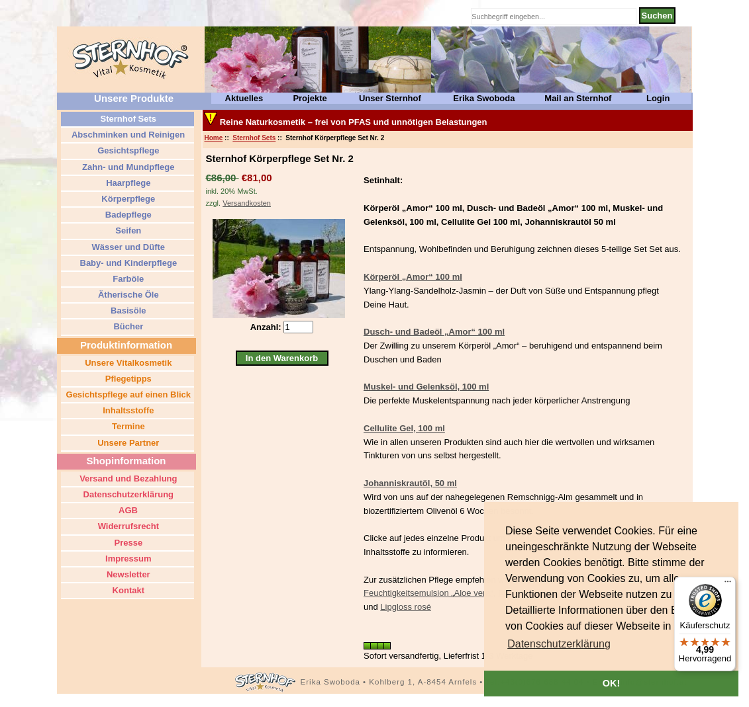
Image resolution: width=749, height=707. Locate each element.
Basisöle (127, 310)
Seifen (127, 230)
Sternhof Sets (253, 138)
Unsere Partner (127, 443)
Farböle (127, 279)
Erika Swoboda (484, 98)
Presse (127, 543)
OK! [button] (611, 683)
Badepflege (127, 215)
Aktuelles (244, 98)
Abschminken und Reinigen (127, 135)
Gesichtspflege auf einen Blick (127, 394)
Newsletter (127, 574)
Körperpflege (127, 199)
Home (214, 138)
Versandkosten (247, 203)
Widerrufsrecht (127, 526)
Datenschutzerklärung (127, 494)
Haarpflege (127, 183)
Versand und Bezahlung (127, 478)
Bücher (127, 326)
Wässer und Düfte (127, 247)
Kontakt (127, 590)
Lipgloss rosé (405, 607)
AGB (127, 510)
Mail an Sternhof (577, 98)
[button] (559, 644)
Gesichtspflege (127, 150)
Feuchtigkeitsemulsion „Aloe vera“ (428, 593)
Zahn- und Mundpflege (127, 167)
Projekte (309, 98)
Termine (126, 426)
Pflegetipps (127, 379)
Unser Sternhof (390, 98)
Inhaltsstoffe (127, 410)
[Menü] (728, 585)
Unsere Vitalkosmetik (127, 363)
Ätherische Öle (126, 295)
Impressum (127, 558)
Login (658, 98)
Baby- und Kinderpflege (127, 263)
